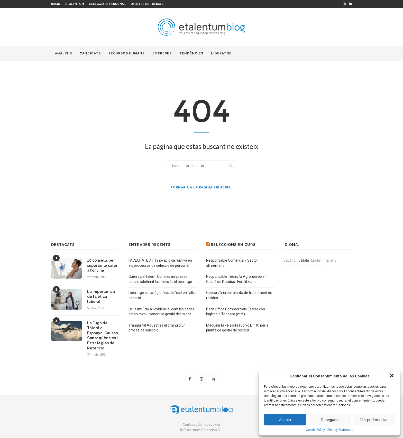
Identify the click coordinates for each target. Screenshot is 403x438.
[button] (392, 376)
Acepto (285, 419)
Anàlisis (63, 53)
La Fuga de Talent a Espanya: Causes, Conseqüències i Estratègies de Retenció (103, 335)
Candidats (90, 53)
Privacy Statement (340, 430)
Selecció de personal (107, 4)
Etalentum (74, 4)
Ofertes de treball (147, 4)
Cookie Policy (315, 430)
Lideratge (221, 53)
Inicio (55, 4)
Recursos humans (126, 53)
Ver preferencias (374, 419)
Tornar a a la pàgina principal (201, 187)
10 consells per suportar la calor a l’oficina (102, 265)
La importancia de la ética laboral (101, 297)
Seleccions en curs (233, 245)
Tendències (191, 53)
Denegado (329, 419)
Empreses (162, 53)
